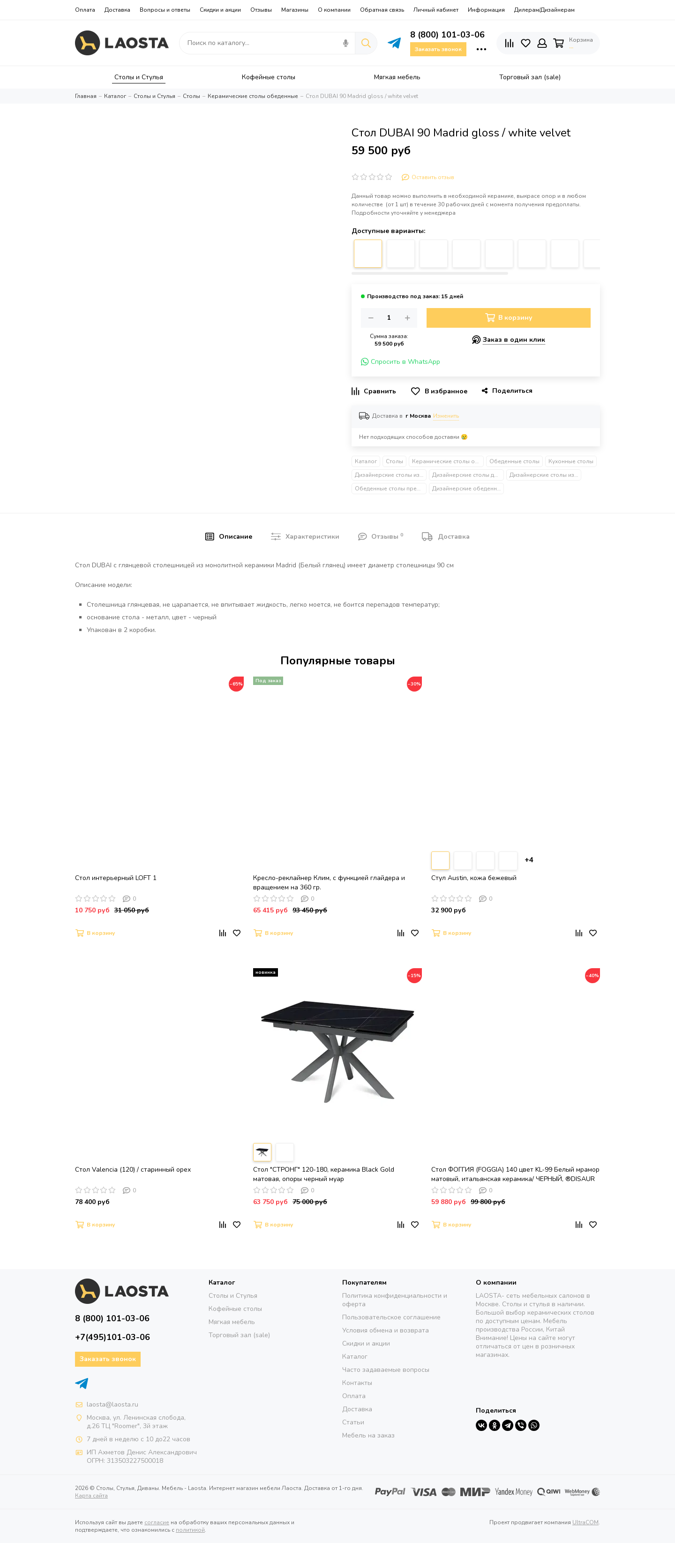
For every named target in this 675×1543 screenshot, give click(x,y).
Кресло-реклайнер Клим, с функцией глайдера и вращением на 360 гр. (329, 882)
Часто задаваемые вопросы (385, 1369)
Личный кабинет (435, 10)
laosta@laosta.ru (112, 1404)
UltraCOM (585, 1522)
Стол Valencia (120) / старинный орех (133, 1169)
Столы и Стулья (233, 1295)
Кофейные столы (235, 1308)
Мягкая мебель (232, 1321)
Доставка (117, 10)
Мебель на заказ (368, 1435)
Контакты (357, 1382)
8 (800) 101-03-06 (447, 34)
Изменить (446, 416)
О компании (334, 10)
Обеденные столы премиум (391, 488)
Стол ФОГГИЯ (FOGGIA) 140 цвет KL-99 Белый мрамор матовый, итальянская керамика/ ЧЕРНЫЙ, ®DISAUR (515, 1174)
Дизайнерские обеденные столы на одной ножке (468, 488)
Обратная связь (382, 10)
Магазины (294, 10)
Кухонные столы (570, 461)
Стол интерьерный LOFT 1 (116, 877)
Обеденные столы (514, 461)
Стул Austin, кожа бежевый (474, 877)
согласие (156, 1522)
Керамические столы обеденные (448, 461)
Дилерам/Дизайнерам (544, 10)
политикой (190, 1530)
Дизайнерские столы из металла (391, 475)
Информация (486, 10)
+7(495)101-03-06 (112, 1337)
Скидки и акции (220, 10)
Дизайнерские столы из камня (545, 475)
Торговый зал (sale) (239, 1335)
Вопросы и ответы (165, 10)
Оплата (85, 10)
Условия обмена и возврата (385, 1330)
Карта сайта (91, 1495)
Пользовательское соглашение (391, 1317)
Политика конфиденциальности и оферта (394, 1300)
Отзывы (261, 10)
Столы (394, 461)
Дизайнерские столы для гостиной (468, 475)
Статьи (353, 1422)
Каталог (366, 461)
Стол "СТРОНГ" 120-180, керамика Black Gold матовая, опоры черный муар (323, 1174)
